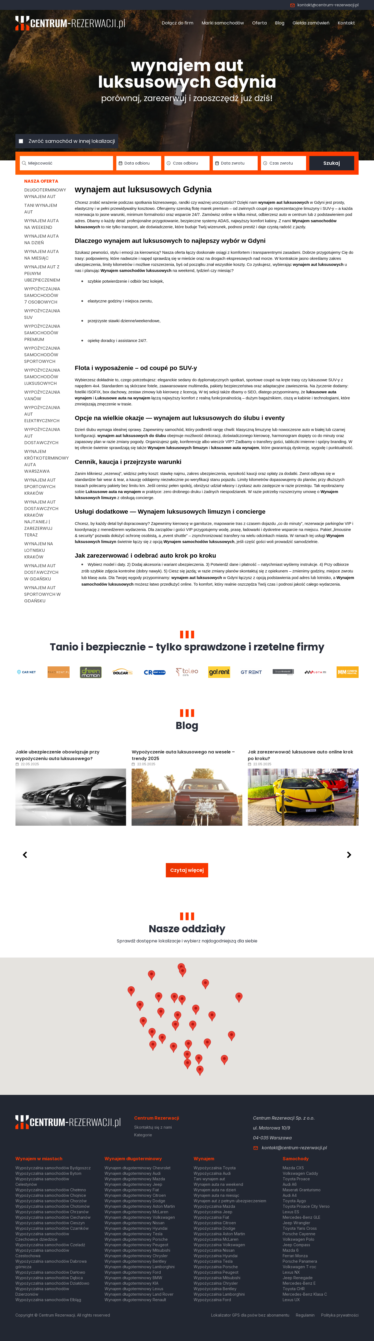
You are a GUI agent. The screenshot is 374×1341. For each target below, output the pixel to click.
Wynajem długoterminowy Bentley (135, 1261)
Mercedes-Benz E (299, 1283)
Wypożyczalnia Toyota (215, 1167)
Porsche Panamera (300, 1261)
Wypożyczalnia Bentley (215, 1288)
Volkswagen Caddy (300, 1173)
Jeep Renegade (298, 1277)
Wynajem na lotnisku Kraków (38, 550)
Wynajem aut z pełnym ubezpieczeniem (230, 1200)
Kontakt (346, 23)
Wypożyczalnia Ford (212, 1299)
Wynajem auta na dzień (41, 239)
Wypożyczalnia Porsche (216, 1266)
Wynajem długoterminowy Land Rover (139, 1294)
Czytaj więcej (187, 870)
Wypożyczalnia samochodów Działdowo (52, 1283)
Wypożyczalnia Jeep (213, 1211)
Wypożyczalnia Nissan (214, 1250)
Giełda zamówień (311, 23)
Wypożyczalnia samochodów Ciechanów (52, 1217)
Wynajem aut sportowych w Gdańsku (42, 594)
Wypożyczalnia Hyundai (216, 1255)
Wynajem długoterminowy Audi (133, 1173)
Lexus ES (291, 1211)
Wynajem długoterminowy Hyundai (136, 1228)
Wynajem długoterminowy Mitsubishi (137, 1250)
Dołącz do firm (177, 23)
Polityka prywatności (340, 1315)
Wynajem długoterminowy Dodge (135, 1200)
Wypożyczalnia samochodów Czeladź (50, 1244)
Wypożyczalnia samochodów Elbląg (48, 1299)
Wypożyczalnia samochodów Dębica (49, 1277)
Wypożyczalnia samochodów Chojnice (50, 1195)
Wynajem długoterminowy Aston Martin (140, 1206)
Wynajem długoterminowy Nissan (134, 1222)
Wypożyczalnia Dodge (214, 1228)
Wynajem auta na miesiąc (41, 254)
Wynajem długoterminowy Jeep (133, 1184)
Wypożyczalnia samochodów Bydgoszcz (53, 1167)
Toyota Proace (296, 1178)
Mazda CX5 (293, 1167)
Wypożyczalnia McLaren (216, 1239)
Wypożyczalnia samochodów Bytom (48, 1173)
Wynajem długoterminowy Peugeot (136, 1244)
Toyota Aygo (294, 1200)
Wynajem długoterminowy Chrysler (136, 1255)
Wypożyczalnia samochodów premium (42, 333)
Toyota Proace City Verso (306, 1206)
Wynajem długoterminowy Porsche (136, 1239)
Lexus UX (291, 1299)
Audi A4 (290, 1195)
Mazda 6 (291, 1250)
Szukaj (331, 163)
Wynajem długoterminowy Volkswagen (140, 1217)
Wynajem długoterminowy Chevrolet (137, 1167)
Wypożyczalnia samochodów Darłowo (50, 1272)
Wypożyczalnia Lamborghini (219, 1294)
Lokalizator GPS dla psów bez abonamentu (250, 1315)
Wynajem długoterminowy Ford (133, 1272)
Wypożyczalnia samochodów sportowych (42, 355)
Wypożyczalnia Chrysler (216, 1283)
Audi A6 (290, 1184)
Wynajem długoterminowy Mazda (135, 1178)
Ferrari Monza (295, 1255)
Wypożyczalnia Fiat (211, 1217)
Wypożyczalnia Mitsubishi (217, 1277)
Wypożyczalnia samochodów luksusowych (42, 376)
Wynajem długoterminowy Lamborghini (140, 1266)
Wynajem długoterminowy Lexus (134, 1288)
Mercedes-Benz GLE (301, 1217)
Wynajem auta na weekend (41, 224)
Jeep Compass (296, 1244)
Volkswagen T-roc (299, 1266)
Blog (279, 23)
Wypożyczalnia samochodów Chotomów (52, 1206)
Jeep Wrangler (296, 1222)
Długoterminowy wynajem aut (45, 193)
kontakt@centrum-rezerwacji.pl (324, 5)
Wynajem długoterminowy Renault (135, 1299)
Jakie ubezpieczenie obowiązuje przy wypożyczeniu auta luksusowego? (174, 755)
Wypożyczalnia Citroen (215, 1222)
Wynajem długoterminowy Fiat (132, 1189)
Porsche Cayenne (299, 1233)
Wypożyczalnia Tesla (213, 1261)
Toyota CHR (294, 1288)
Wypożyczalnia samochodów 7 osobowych (42, 295)
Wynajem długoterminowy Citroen (135, 1195)
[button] (212, 1016)
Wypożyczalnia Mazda (214, 1206)
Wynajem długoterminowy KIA (131, 1283)
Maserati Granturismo (302, 1189)
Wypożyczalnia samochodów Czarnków (52, 1228)
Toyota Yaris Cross (300, 1228)
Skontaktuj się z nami (153, 1127)
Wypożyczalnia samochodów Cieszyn (50, 1222)
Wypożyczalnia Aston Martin (219, 1233)
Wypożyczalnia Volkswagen (219, 1244)
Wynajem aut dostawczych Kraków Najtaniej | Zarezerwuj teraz (41, 518)
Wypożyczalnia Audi (212, 1173)
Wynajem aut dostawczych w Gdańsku (41, 572)
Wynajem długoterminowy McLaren (136, 1211)
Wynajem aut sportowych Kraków (40, 486)
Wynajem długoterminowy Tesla (134, 1233)
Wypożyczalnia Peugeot (216, 1272)
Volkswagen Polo (298, 1239)
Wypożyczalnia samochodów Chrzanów (52, 1211)
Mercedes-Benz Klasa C (305, 1294)
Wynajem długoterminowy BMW (133, 1277)
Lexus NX (291, 1272)
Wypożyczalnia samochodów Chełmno (50, 1189)
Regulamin (305, 1315)
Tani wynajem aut (209, 1178)
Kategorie (143, 1135)
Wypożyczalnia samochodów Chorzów (51, 1200)
